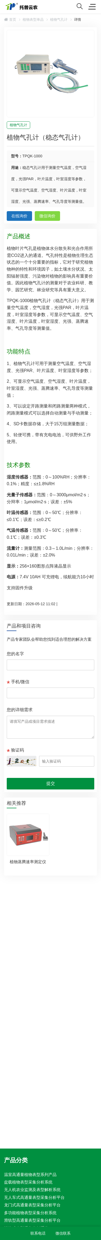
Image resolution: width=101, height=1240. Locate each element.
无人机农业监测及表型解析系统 (32, 1189)
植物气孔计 (59, 19)
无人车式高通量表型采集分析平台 (34, 1197)
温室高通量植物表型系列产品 (30, 1174)
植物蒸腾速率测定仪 (28, 861)
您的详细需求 (20, 709)
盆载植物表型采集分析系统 (28, 1182)
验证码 (17, 750)
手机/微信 (20, 681)
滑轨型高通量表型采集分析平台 (32, 1220)
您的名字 (15, 653)
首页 (10, 19)
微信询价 (47, 216)
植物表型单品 (33, 19)
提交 (50, 783)
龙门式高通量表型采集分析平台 (32, 1205)
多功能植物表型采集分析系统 (30, 1212)
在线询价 (19, 216)
